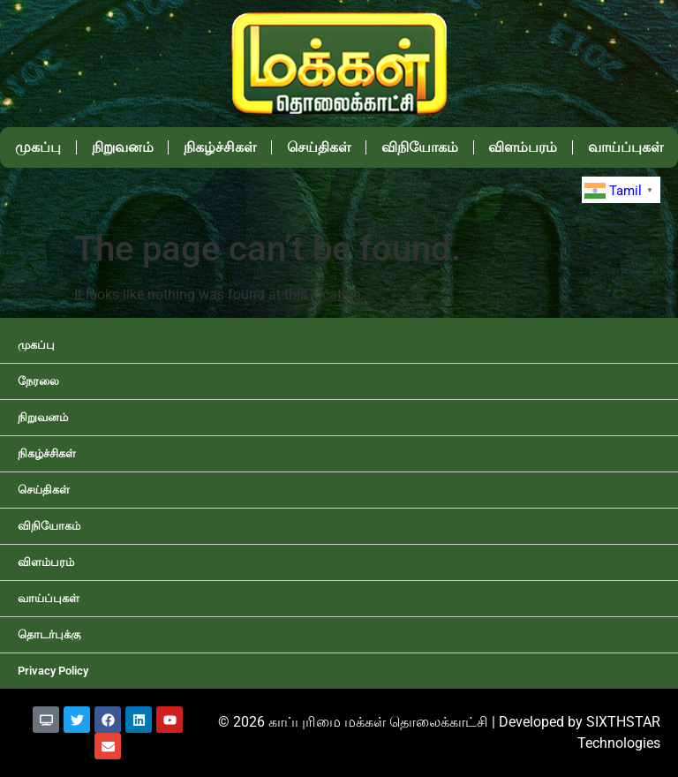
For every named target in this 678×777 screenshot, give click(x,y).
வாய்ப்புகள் (48, 598)
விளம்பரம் (522, 147)
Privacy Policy (53, 670)
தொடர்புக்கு (49, 634)
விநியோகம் (419, 147)
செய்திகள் (318, 147)
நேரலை (38, 381)
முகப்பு (38, 147)
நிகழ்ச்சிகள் (220, 147)
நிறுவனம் (123, 147)
